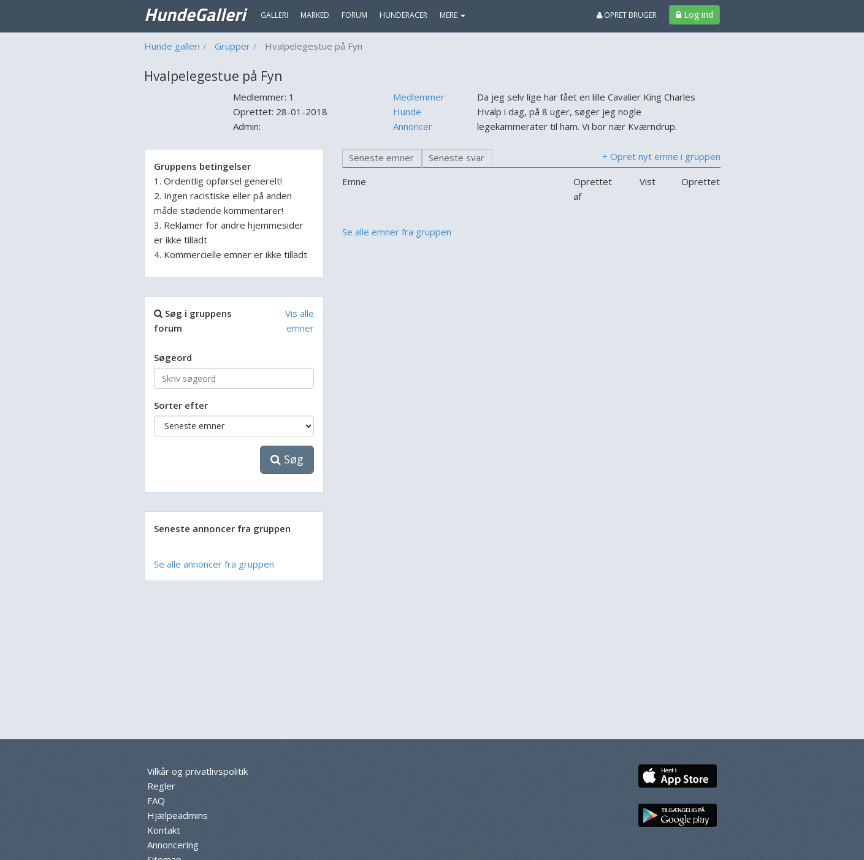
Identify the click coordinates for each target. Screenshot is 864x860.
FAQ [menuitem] (156, 800)
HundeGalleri (194, 14)
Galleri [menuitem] (274, 15)
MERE (452, 15)
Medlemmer (419, 97)
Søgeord (173, 357)
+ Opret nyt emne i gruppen (661, 156)
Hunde (407, 111)
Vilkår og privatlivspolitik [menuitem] (197, 771)
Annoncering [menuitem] (173, 845)
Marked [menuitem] (314, 15)
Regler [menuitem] (161, 786)
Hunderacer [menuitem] (403, 15)
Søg (287, 459)
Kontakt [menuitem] (163, 830)
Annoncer (412, 126)
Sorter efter (181, 405)
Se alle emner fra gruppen (396, 232)
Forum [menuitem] (354, 15)
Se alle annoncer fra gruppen (214, 564)
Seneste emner (381, 157)
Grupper (232, 46)
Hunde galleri (172, 46)
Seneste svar (456, 157)
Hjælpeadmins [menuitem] (177, 815)
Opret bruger (627, 15)
